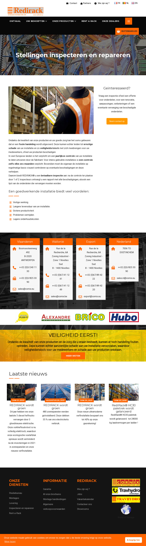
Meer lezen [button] (10, 541)
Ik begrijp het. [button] (133, 540)
